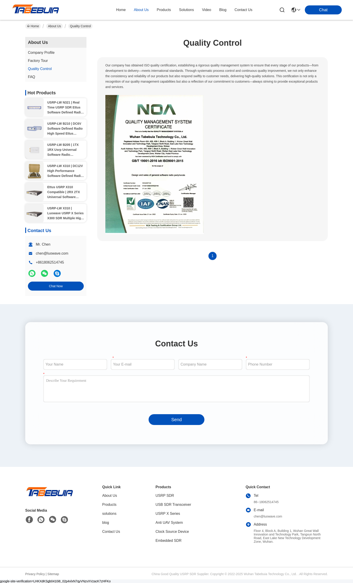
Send (176, 419)
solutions (186, 10)
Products (109, 504)
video (206, 10)
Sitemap (53, 574)
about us (141, 10)
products (164, 10)
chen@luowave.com (52, 253)
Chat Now (56, 286)
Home (121, 10)
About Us (54, 26)
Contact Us (111, 531)
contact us (243, 10)
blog (222, 10)
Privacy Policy (35, 574)
